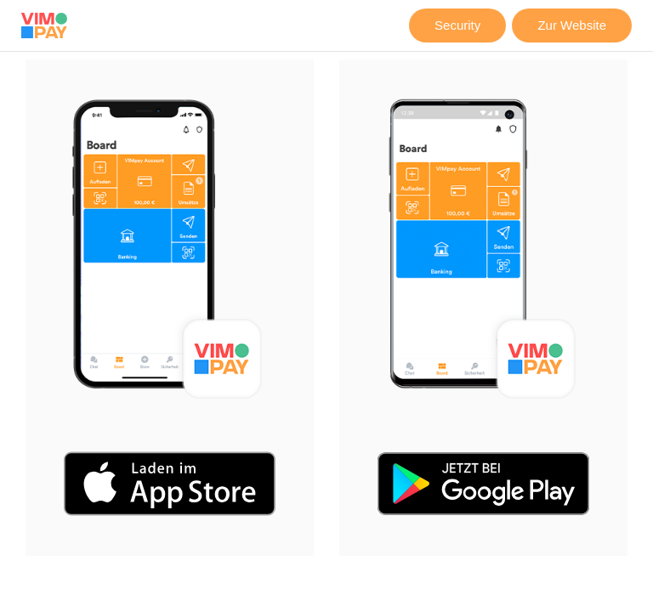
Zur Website (571, 25)
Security (457, 25)
